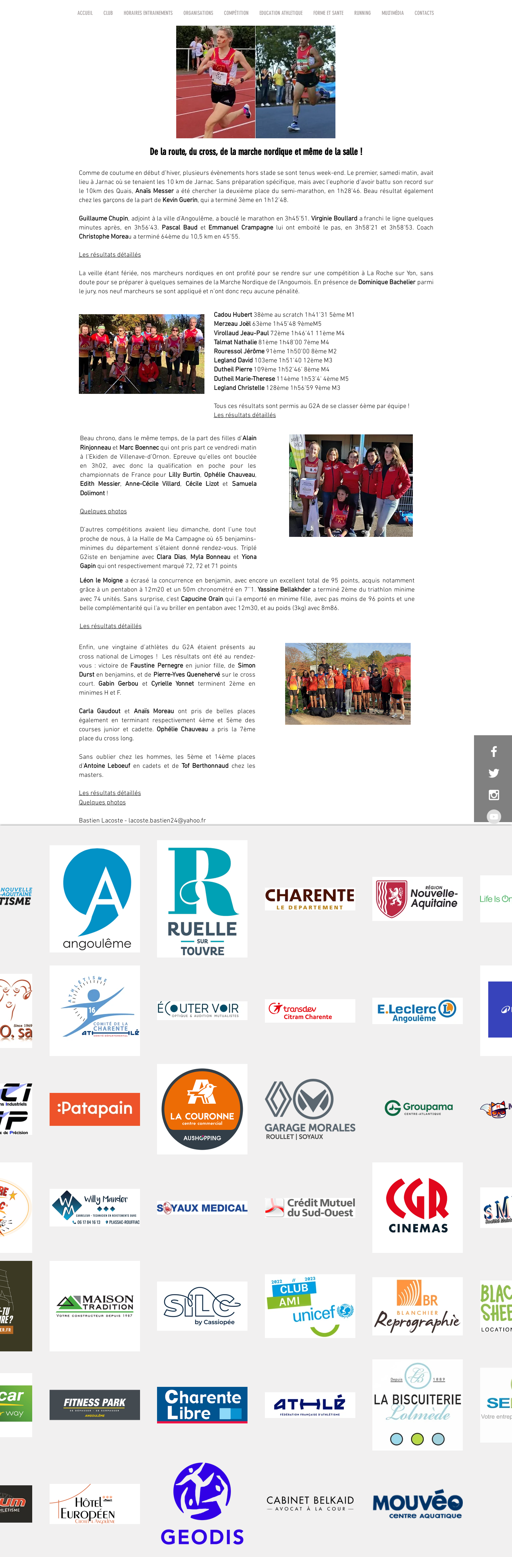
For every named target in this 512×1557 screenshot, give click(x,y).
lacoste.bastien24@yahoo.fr (167, 821)
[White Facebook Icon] (494, 751)
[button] (108, 13)
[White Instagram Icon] (494, 795)
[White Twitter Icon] (494, 773)
